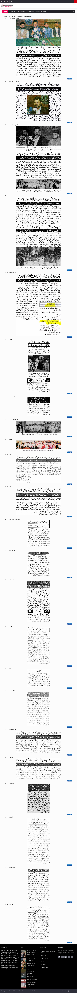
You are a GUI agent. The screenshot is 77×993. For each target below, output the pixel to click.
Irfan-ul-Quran (44, 958)
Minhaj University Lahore (47, 970)
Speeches (43, 964)
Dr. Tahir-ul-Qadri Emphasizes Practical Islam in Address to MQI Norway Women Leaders (32, 11)
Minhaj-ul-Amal (44, 967)
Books (42, 961)
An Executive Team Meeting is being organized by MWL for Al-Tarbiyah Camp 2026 (32, 983)
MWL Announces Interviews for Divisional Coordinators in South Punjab (31, 973)
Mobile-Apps (44, 955)
